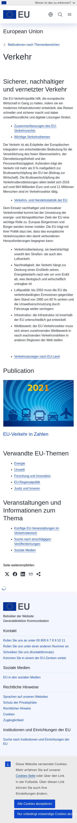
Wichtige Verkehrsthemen (32, 137)
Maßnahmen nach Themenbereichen (33, 44)
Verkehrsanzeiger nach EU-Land (37, 356)
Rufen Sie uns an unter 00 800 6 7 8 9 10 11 (34, 640)
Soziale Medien (25, 550)
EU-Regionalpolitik (27, 482)
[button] (7, 574)
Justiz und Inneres (27, 488)
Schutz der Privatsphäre (20, 702)
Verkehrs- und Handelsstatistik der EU (40, 200)
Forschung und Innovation (32, 476)
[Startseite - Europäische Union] (24, 14)
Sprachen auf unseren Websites (25, 696)
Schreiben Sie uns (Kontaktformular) (28, 652)
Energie (19, 463)
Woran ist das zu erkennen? (55, 2)
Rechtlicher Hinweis (17, 708)
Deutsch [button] (50, 14)
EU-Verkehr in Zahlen (25, 434)
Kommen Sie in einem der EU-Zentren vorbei (34, 658)
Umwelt (19, 469)
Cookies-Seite (25, 775)
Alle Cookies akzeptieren (34, 803)
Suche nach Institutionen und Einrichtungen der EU (36, 741)
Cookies (9, 714)
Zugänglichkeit (13, 720)
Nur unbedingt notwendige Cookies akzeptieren (44, 814)
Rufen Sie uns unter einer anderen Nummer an (36, 646)
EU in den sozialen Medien (22, 677)
